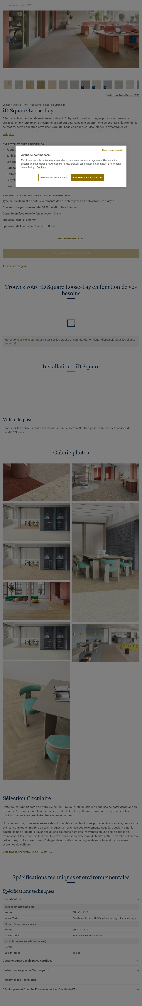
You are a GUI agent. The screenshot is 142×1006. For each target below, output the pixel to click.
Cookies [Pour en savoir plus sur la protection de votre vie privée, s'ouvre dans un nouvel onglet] (41, 167)
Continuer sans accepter (113, 150)
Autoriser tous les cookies (87, 177)
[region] (71, 166)
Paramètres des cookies (53, 177)
